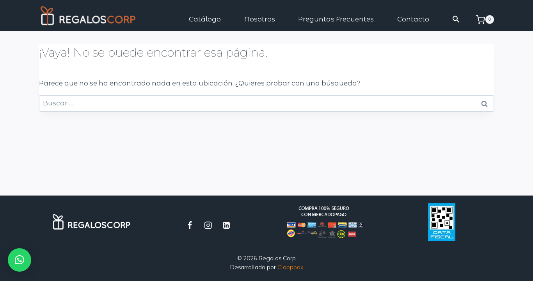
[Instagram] (208, 225)
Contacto (413, 19)
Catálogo (205, 19)
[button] (456, 19)
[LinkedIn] (227, 225)
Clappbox (290, 267)
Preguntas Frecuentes (336, 19)
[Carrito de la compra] (485, 19)
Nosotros (259, 19)
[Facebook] (190, 225)
